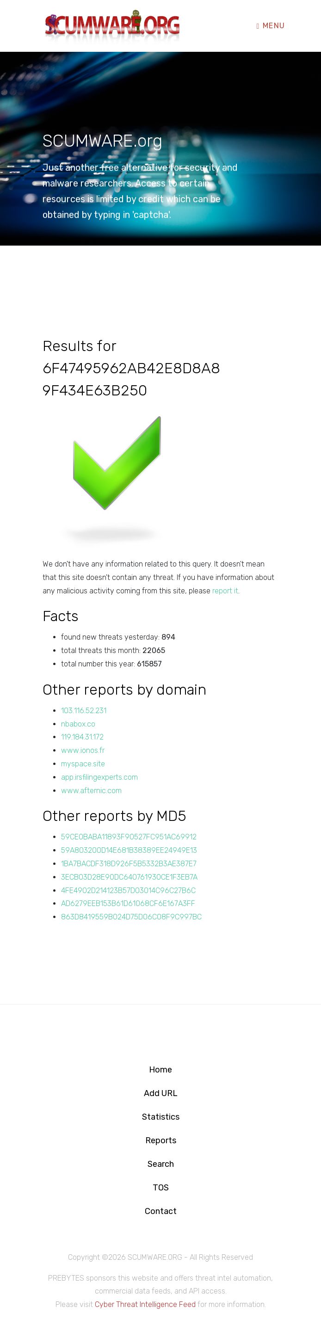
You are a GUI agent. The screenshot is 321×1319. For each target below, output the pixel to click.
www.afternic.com (91, 790)
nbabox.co (78, 724)
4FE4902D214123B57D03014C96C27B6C (128, 890)
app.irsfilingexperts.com (99, 777)
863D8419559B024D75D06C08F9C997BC (131, 916)
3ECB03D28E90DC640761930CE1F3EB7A (129, 877)
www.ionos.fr (83, 750)
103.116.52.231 (83, 710)
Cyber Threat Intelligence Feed (145, 1304)
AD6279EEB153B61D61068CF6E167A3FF (128, 903)
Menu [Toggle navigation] (271, 24)
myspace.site (83, 763)
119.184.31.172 (82, 737)
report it (225, 590)
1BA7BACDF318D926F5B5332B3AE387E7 (129, 863)
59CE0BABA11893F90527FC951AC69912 (129, 836)
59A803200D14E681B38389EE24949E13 (129, 850)
